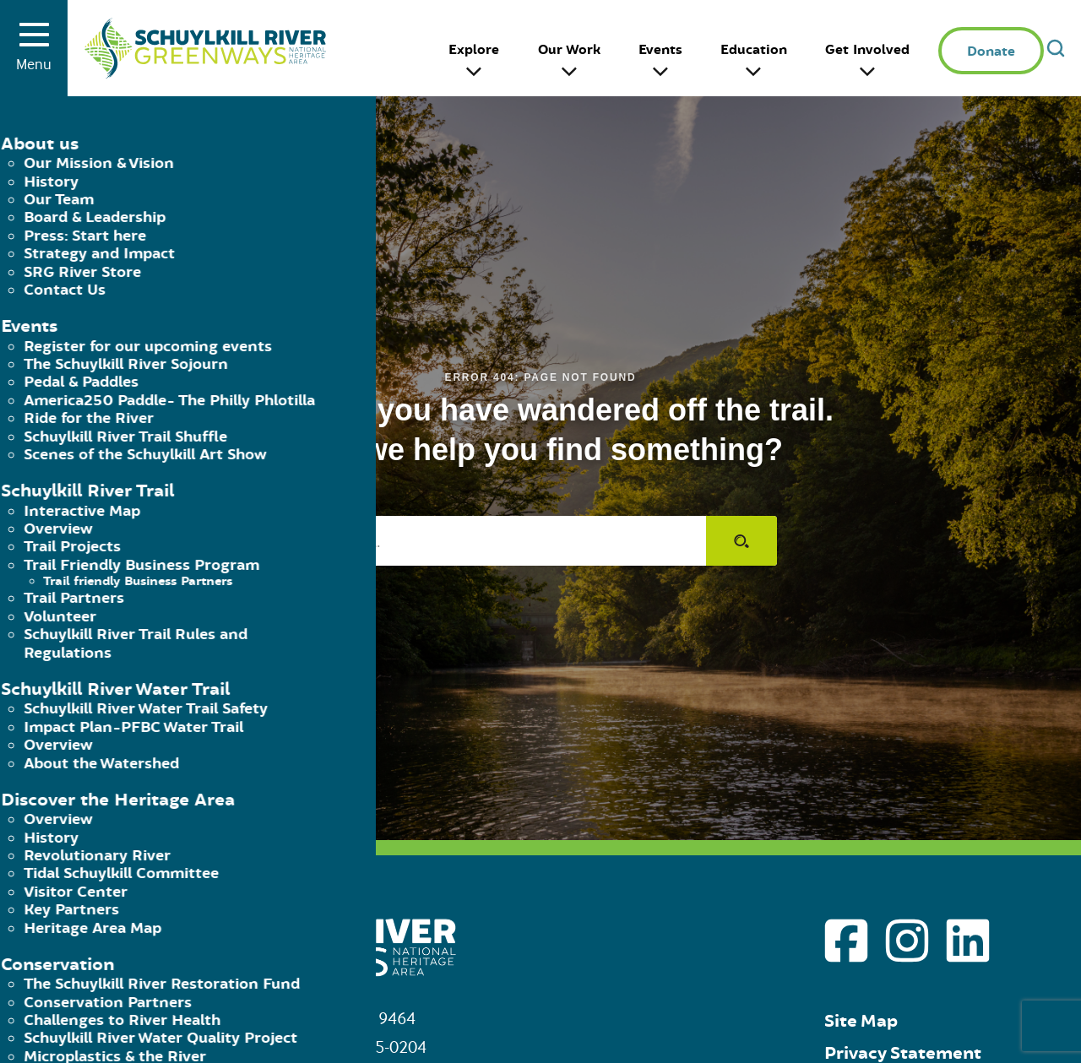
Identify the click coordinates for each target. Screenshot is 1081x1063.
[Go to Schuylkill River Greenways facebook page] (846, 941)
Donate (991, 52)
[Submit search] (741, 541)
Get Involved (867, 50)
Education (753, 50)
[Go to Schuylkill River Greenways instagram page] (907, 941)
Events (660, 50)
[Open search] (1056, 48)
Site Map (861, 1021)
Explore (473, 50)
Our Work (569, 50)
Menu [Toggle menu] (34, 53)
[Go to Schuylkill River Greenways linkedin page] (968, 941)
